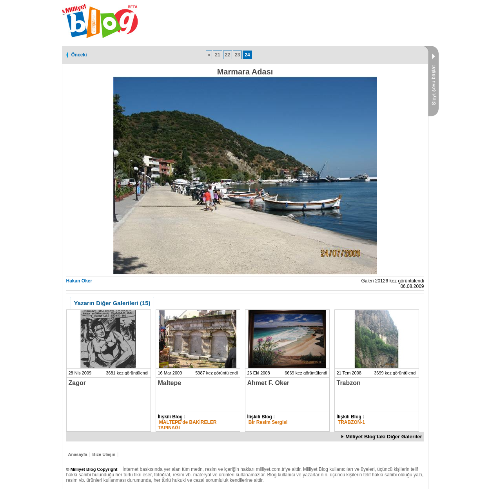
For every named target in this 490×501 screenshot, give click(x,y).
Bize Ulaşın (104, 454)
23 (237, 55)
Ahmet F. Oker (268, 383)
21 (217, 55)
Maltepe (169, 383)
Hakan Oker (79, 281)
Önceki (79, 55)
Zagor (77, 383)
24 (247, 55)
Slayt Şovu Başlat (431, 81)
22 (227, 55)
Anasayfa (77, 454)
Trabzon (349, 383)
